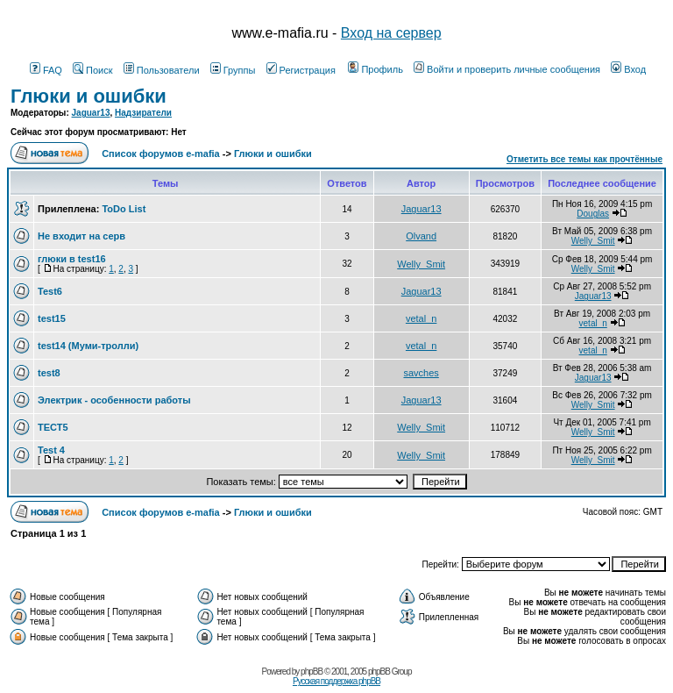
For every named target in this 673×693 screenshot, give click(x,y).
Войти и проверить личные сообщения (507, 69)
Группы (233, 70)
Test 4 (51, 450)
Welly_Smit (593, 241)
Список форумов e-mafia (161, 153)
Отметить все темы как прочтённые (584, 159)
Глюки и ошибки (88, 96)
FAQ (46, 70)
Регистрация (301, 70)
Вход (628, 69)
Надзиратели (143, 113)
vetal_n (421, 318)
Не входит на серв (81, 236)
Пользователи (162, 70)
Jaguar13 (91, 113)
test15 (52, 318)
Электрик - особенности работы (114, 400)
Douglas (593, 213)
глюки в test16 (72, 259)
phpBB (311, 671)
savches (420, 373)
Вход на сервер (391, 32)
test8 (49, 373)
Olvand (421, 236)
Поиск (92, 70)
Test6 (50, 291)
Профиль (375, 69)
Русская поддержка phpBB (336, 681)
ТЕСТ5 (53, 427)
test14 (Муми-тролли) (88, 345)
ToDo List (123, 209)
